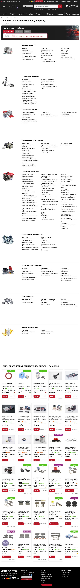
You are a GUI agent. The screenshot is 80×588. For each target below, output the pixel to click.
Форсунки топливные (27, 210)
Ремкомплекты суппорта (28, 119)
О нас (42, 582)
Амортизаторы (26, 81)
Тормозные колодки (27, 114)
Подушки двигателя (27, 200)
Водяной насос (26, 152)
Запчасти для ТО (29, 45)
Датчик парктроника (27, 302)
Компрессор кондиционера (48, 146)
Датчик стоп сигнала (66, 115)
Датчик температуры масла (68, 206)
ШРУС (42, 239)
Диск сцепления (26, 240)
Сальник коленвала (27, 195)
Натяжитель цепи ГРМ (47, 188)
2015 (27, 36)
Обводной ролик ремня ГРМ (48, 181)
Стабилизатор (45, 59)
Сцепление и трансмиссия (32, 234)
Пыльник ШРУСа (45, 242)
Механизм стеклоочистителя (68, 306)
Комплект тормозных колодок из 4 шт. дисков (24, 478)
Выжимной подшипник (27, 244)
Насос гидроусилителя (47, 84)
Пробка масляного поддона (29, 205)
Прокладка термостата (28, 165)
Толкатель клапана (27, 204)
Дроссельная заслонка (67, 209)
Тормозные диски (26, 115)
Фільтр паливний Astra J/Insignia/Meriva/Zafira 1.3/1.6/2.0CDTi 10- (55, 417)
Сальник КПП (44, 251)
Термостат (25, 153)
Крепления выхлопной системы (69, 220)
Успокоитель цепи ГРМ (47, 190)
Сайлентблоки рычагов (28, 103)
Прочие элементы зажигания (48, 273)
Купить (5, 396)
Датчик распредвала (66, 204)
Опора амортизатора (27, 89)
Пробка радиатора (27, 157)
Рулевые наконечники (46, 81)
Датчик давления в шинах (29, 277)
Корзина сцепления (27, 242)
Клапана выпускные (27, 181)
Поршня (24, 178)
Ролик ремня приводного (67, 58)
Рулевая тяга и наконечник (48, 61)
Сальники (43, 245)
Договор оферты (45, 578)
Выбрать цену (69, 490)
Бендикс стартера (65, 275)
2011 (13, 36)
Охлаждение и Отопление (32, 140)
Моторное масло (45, 333)
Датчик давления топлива (29, 218)
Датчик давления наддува (68, 194)
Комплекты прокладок (47, 199)
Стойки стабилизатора (28, 91)
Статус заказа (46, 584)
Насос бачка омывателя (67, 304)
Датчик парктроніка (27, 279)
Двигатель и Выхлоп (30, 172)
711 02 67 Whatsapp (15, 6)
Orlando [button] (27, 31)
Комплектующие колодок (28, 121)
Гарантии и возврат (46, 576)
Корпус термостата (27, 164)
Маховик (24, 245)
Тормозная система (30, 109)
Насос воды (21, 383)
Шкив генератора (65, 280)
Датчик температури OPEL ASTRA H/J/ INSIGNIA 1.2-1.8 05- (7, 448)
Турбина (43, 214)
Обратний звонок (28, 6)
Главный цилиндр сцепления (29, 247)
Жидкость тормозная (27, 331)
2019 (41, 36)
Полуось (43, 240)
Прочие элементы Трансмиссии (49, 247)
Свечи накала (25, 53)
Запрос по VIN (39, 1)
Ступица (24, 86)
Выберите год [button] (8, 31)
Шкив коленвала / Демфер (29, 197)
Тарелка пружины (26, 100)
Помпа (62, 55)
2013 (20, 36)
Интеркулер (44, 215)
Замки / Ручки (44, 304)
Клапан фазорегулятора (67, 211)
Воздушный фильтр (46, 51)
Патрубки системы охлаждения (30, 160)
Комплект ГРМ (64, 51)
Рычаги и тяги (25, 82)
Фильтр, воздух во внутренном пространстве (70, 384)
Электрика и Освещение (32, 265)
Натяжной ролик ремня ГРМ (48, 179)
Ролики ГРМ (64, 53)
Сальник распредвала (28, 191)
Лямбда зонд (64, 192)
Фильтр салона (45, 53)
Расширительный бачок (28, 158)
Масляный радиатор (27, 155)
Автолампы (25, 269)
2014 (24, 36)
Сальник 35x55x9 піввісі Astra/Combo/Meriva (24, 448)
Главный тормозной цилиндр (49, 115)
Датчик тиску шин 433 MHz (55, 384)
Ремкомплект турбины (47, 219)
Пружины (24, 88)
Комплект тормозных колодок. (54, 448)
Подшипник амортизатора (29, 98)
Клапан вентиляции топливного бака (39, 384)
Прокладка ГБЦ (45, 194)
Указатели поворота (27, 273)
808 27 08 (13, 7)
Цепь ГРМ (43, 186)
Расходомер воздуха (66, 215)
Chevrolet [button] (19, 31)
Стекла (24, 300)
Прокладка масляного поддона (49, 204)
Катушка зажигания (46, 271)
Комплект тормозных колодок (54, 511)
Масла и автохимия (30, 327)
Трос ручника (25, 117)
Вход (76, 1)
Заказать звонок (27, 577)
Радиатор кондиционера (47, 145)
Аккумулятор (25, 50)
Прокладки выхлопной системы (49, 201)
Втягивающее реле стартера (68, 276)
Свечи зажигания (26, 51)
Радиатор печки (65, 145)
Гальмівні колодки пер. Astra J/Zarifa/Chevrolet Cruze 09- (8, 478)
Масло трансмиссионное (47, 331)
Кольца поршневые (27, 176)
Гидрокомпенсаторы (27, 185)
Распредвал (25, 190)
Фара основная (26, 271)
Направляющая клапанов (28, 202)
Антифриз (24, 333)
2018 (37, 36)
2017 (34, 36)
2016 (30, 36)
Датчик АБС (64, 114)
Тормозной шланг (46, 114)
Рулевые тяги (44, 82)
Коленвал (24, 193)
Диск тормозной (69, 544)
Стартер (63, 273)
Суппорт (24, 122)
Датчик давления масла (67, 201)
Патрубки (43, 217)
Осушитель (44, 148)
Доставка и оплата (49, 1)
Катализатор (64, 223)
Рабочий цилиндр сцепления (29, 249)
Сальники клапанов (27, 183)
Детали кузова (28, 296)
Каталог (43, 580)
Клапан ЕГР (63, 228)
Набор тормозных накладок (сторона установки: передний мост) (70, 511)
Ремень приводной (65, 57)
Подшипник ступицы (27, 84)
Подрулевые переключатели (68, 278)
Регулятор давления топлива (68, 199)
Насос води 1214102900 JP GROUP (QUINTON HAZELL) (71, 417)
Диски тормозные (27, 59)
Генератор (63, 271)
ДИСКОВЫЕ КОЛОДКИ (39, 478)
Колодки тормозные (27, 57)
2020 (13, 35)
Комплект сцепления (27, 239)
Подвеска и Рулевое (30, 76)
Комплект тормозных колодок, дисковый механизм (23, 417)
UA (32, 1)
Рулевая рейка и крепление (48, 86)
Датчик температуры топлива (30, 215)
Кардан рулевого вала (47, 88)
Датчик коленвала (66, 202)
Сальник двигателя (7, 383)
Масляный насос (26, 198)
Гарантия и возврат (60, 1)
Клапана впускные (26, 179)
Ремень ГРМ (64, 50)
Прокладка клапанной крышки (49, 196)
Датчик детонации (66, 208)
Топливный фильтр (46, 55)
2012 (17, 36)
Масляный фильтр (65, 178)
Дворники (63, 302)
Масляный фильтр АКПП (47, 244)
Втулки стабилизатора (28, 96)
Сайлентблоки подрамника (29, 102)
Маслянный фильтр (46, 50)
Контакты (69, 1)
